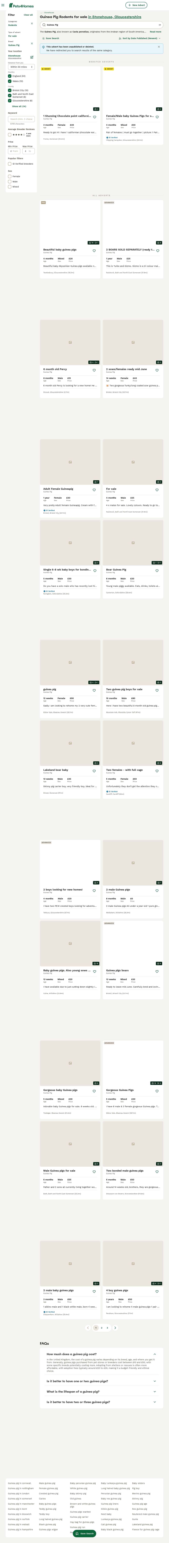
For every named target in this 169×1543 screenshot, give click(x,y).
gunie (135, 1519)
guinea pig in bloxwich (19, 1514)
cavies (42, 1498)
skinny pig (137, 1498)
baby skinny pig (78, 1493)
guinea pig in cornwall (19, 1483)
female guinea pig (48, 1488)
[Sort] (139, 88)
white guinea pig (78, 1488)
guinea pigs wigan (48, 1529)
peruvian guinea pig (111, 1493)
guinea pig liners (109, 1504)
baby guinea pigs (47, 1504)
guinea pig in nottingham (21, 1488)
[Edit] (32, 177)
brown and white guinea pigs (82, 1505)
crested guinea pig (48, 1493)
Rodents (13, 77)
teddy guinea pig (47, 1509)
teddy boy (44, 1514)
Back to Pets (15, 71)
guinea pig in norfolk (19, 1519)
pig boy (136, 1488)
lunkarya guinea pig (111, 1519)
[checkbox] (10, 112)
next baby (106, 1514)
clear (30, 99)
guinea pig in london (18, 1493)
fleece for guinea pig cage (145, 1529)
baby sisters (138, 1483)
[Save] (94, 167)
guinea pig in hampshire (20, 1529)
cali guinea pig (108, 1524)
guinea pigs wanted (80, 1512)
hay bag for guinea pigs (82, 1522)
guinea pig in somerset (20, 1498)
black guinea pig (47, 1524)
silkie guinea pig (109, 1509)
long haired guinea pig (50, 1519)
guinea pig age (139, 1504)
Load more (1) (25, 164)
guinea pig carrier (79, 1517)
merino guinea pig (141, 1493)
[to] (30, 271)
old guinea (75, 1498)
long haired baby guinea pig (115, 1488)
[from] (16, 271)
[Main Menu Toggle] (3, 5)
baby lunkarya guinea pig (114, 1483)
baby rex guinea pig (111, 1498)
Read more (155, 81)
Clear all (28, 64)
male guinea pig (47, 1483)
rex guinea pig (139, 1509)
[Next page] (115, 1254)
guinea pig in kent (17, 1509)
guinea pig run (77, 1527)
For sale (15, 91)
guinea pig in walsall (18, 1524)
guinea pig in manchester (21, 1504)
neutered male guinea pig (145, 1514)
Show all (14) (19, 226)
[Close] (159, 97)
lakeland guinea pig (142, 1524)
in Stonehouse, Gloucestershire (114, 67)
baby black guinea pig (112, 1529)
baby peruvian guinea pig (83, 1483)
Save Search (50, 88)
